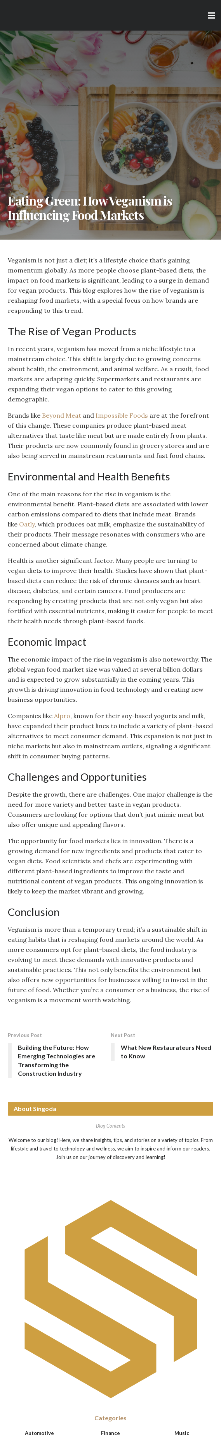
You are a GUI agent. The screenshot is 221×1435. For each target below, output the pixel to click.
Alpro (62, 716)
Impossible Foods (122, 415)
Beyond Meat (61, 415)
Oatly (27, 524)
